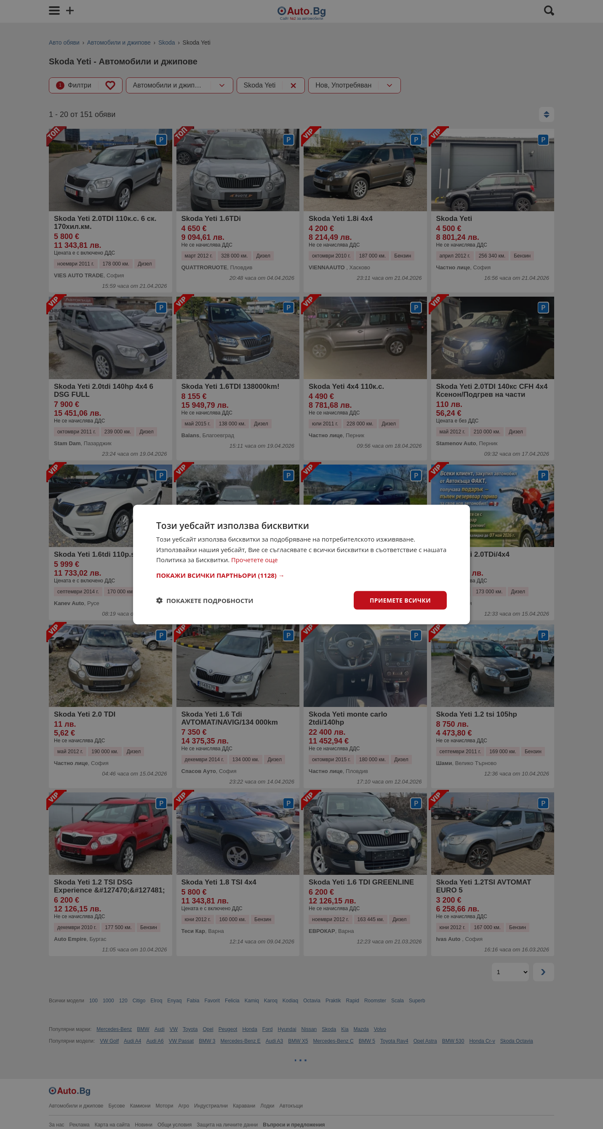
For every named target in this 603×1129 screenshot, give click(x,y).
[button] (301, 575)
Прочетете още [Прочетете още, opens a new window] (254, 559)
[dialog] (301, 564)
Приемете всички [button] (400, 600)
